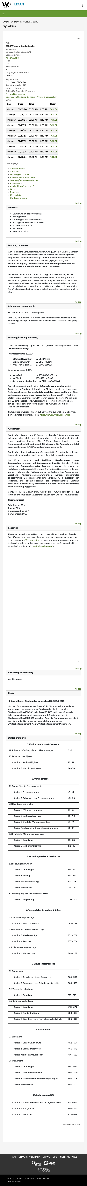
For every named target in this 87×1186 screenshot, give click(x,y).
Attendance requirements (22, 177)
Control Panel (68, 1157)
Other (13, 189)
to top (78, 203)
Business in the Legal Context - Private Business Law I (32, 97)
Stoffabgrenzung (18, 198)
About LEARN (14, 1181)
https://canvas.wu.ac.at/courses (55, 415)
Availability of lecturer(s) (22, 186)
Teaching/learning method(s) (24, 180)
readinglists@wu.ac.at (42, 546)
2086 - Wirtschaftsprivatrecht (20, 21)
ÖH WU (46, 1157)
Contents (14, 171)
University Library (29, 1157)
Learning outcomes (19, 174)
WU (14, 1157)
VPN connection (32, 540)
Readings (14, 192)
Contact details (17, 168)
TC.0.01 (53, 114)
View (78, 38)
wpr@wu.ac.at (12, 58)
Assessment (16, 183)
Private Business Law (16, 94)
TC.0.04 (53, 109)
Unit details (15, 195)
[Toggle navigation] (82, 5)
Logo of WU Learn (13, 5)
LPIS (55, 1157)
